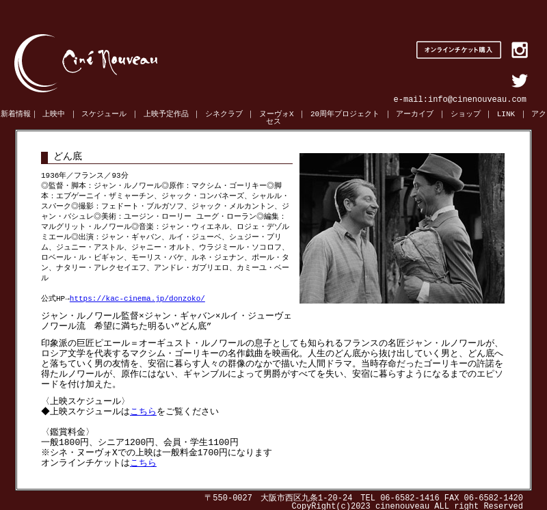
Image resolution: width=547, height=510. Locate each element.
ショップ (466, 114)
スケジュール (103, 114)
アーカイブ (414, 114)
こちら (145, 409)
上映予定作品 (166, 114)
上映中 (53, 114)
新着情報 (16, 114)
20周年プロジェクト (344, 114)
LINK (506, 114)
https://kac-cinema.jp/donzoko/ (137, 293)
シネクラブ (224, 114)
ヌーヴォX (276, 114)
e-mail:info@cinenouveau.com (460, 99)
